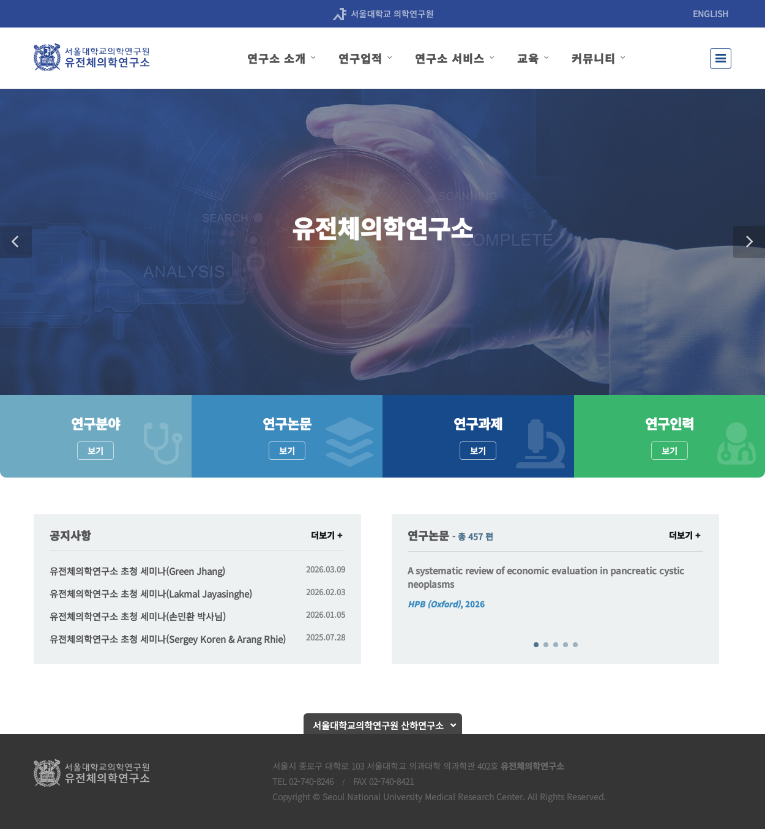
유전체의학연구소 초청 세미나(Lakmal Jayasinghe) (151, 593)
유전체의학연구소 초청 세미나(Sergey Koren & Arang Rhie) (168, 638)
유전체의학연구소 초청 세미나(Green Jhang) (137, 571)
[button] (16, 242)
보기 (95, 451)
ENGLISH (710, 13)
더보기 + (326, 535)
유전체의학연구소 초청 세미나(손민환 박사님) (138, 616)
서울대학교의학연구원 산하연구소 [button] (378, 725)
